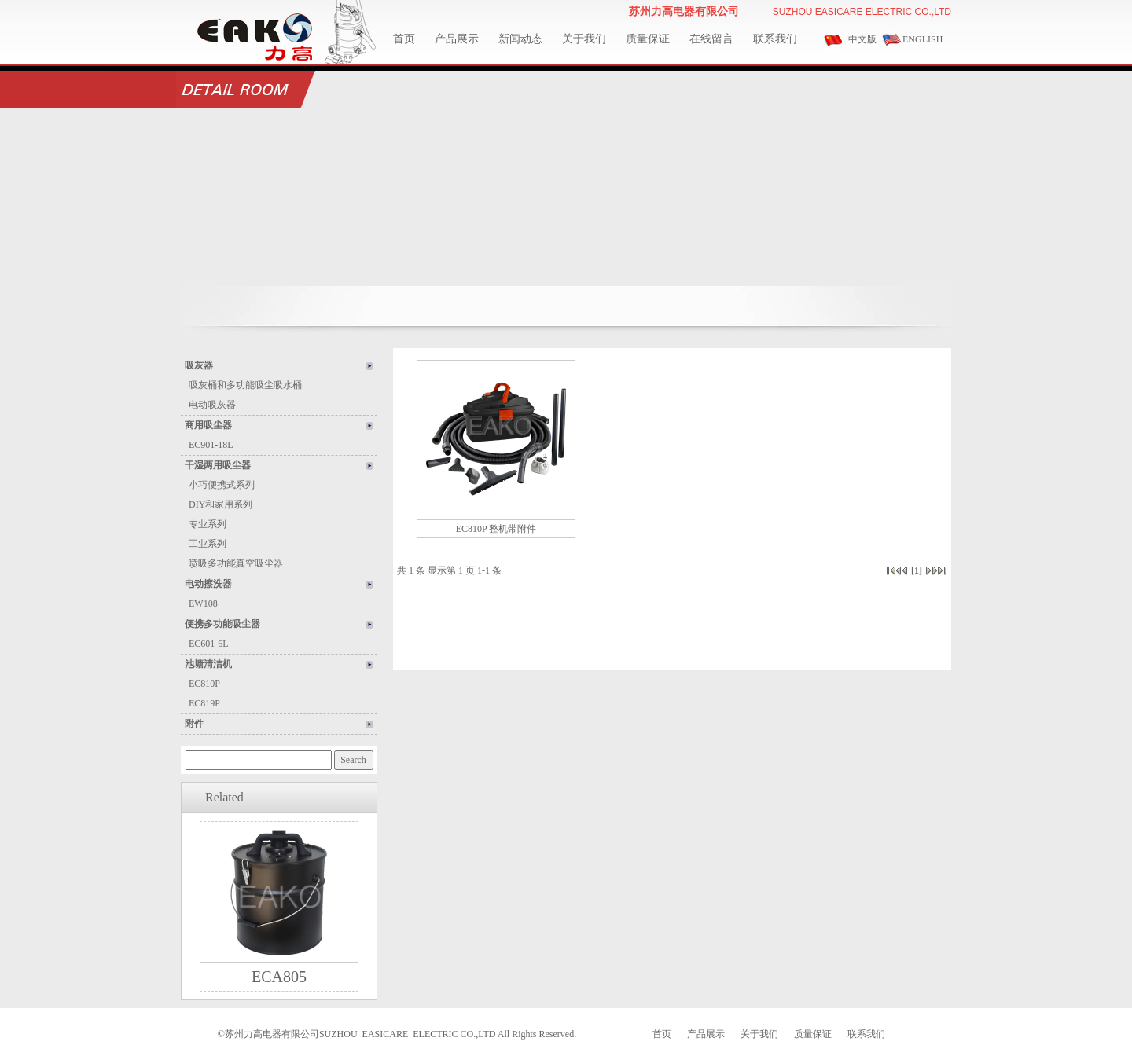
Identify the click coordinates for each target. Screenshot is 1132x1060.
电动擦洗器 (208, 583)
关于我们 (584, 39)
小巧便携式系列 (222, 484)
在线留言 (711, 39)
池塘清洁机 (208, 663)
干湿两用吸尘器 (218, 465)
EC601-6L (209, 643)
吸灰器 (199, 365)
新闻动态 (520, 39)
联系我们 (775, 39)
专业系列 (207, 524)
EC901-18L (211, 444)
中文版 (862, 39)
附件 (194, 723)
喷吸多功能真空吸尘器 (236, 563)
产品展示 (457, 39)
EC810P (204, 683)
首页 (404, 39)
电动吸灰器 (212, 404)
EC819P (204, 703)
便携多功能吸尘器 (222, 623)
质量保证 (648, 39)
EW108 (203, 603)
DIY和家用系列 (220, 504)
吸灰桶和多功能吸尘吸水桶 (245, 385)
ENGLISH (922, 39)
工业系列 (207, 543)
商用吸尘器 (208, 425)
